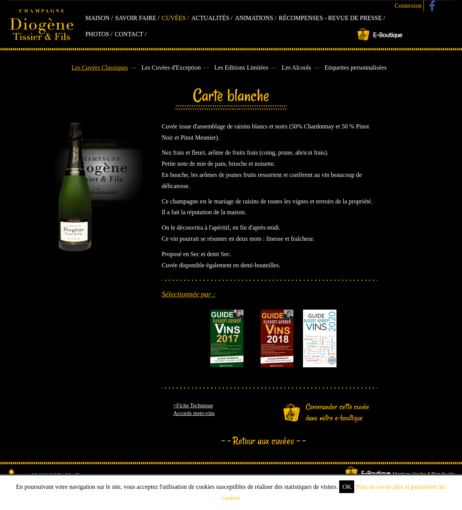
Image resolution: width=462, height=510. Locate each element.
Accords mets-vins (194, 413)
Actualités (210, 18)
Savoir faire (135, 18)
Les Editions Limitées (241, 67)
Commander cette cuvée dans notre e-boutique (337, 412)
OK (346, 486)
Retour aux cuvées (263, 441)
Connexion (408, 5)
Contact (129, 34)
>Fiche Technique (193, 405)
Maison (97, 18)
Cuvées (174, 18)
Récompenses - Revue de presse (330, 18)
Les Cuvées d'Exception (171, 67)
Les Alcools (296, 67)
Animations (254, 18)
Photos (97, 34)
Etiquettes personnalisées (356, 67)
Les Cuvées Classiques (100, 67)
